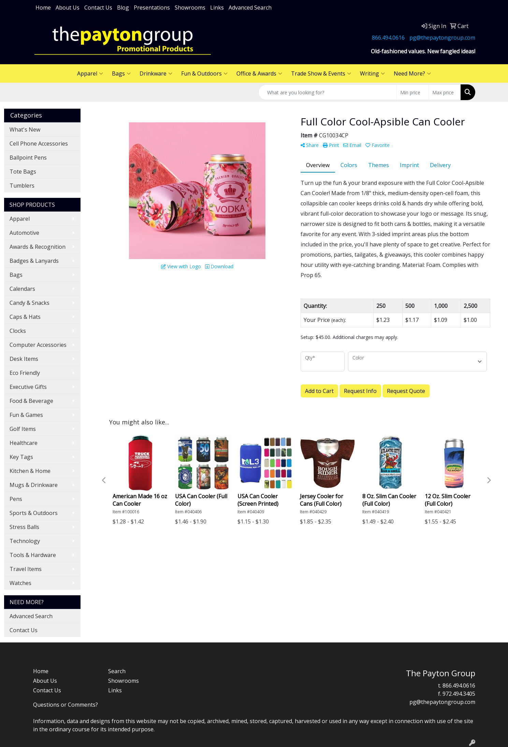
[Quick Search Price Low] (412, 92)
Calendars (22, 289)
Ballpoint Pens (28, 157)
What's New (25, 129)
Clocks (18, 331)
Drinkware (156, 73)
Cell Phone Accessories (39, 143)
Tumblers (22, 185)
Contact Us (98, 7)
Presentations (152, 7)
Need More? (412, 73)
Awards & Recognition (38, 246)
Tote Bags (23, 171)
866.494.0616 (388, 37)
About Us (67, 7)
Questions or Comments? (65, 704)
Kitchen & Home (30, 471)
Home (43, 7)
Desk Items (24, 359)
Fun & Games (26, 415)
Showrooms (190, 7)
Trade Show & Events (321, 73)
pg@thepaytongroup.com (442, 37)
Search (117, 671)
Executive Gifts (28, 387)
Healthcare (24, 443)
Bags (121, 73)
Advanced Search (250, 7)
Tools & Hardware (33, 555)
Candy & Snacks (29, 303)
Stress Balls (24, 527)
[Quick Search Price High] (445, 92)
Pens (16, 499)
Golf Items (23, 429)
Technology (25, 541)
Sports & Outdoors (34, 513)
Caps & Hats (25, 317)
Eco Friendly (25, 373)
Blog (123, 7)
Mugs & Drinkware (34, 485)
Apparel (90, 73)
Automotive (24, 232)
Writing (372, 73)
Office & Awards (259, 73)
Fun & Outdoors (204, 73)
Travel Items (26, 569)
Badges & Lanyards (34, 260)
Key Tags (21, 457)
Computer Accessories (38, 345)
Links (217, 7)
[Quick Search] (327, 92)
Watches (20, 583)
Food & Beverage (31, 401)
